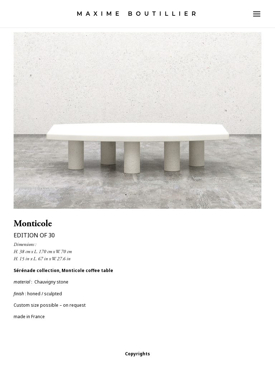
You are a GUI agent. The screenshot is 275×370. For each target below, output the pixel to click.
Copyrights (137, 354)
